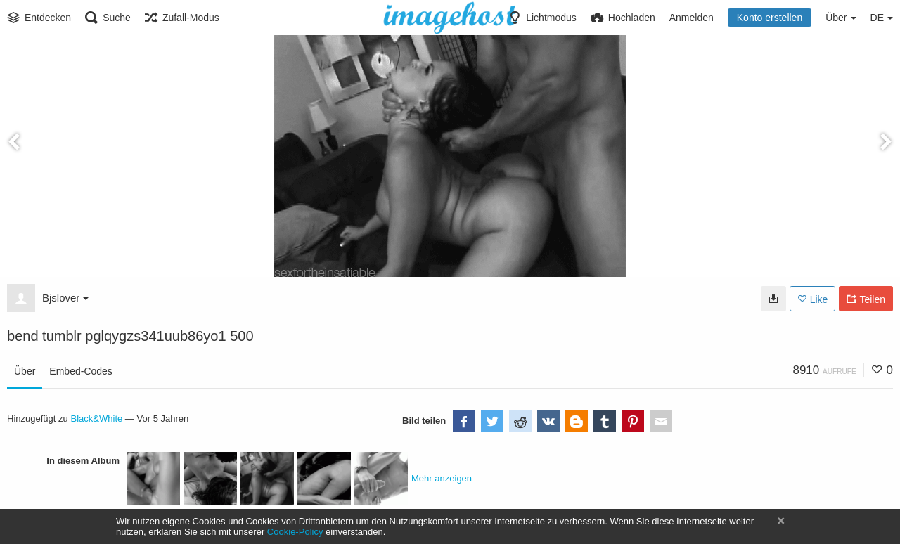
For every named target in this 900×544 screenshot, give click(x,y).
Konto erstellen (769, 17)
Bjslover (65, 298)
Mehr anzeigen (441, 478)
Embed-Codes (80, 371)
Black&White (96, 418)
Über (24, 371)
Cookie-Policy (295, 531)
